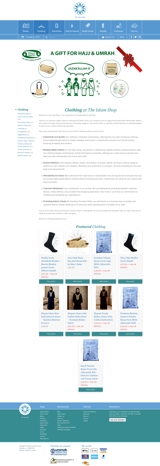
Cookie (85, 420)
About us (60, 418)
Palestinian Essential (26, 139)
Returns (86, 416)
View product (51, 281)
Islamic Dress (25, 125)
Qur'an (134, 31)
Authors (42, 436)
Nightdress (23, 135)
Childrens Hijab (25, 114)
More (122, 38)
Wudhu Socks (25, 158)
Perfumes (118, 31)
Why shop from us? (63, 423)
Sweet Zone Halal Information (67, 427)
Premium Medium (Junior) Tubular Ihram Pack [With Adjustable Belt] (128, 318)
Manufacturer (44, 438)
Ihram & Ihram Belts (25, 118)
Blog (58, 412)
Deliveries (86, 414)
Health (103, 31)
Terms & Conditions (89, 412)
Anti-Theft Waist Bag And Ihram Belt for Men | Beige (77, 261)
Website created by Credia (28, 450)
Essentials (56, 31)
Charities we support (64, 429)
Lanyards (22, 128)
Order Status (61, 414)
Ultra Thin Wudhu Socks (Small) (128, 259)
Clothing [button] (23, 109)
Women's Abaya (26, 155)
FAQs (59, 425)
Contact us (60, 416)
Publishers (43, 434)
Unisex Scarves (25, 152)
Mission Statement (63, 420)
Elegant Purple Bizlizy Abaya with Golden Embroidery (103, 316)
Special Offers (44, 412)
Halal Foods (87, 31)
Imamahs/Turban (25, 122)
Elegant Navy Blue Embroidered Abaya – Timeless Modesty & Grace (51, 318)
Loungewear (24, 132)
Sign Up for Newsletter (118, 420)
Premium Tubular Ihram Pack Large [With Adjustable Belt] (102, 263)
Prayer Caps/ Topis (26, 143)
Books (26, 31)
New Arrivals (44, 414)
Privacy (85, 418)
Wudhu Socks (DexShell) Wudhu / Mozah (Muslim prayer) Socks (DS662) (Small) (50, 264)
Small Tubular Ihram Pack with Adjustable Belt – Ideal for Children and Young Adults (90, 372)
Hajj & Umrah (72, 31)
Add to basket (77, 281)
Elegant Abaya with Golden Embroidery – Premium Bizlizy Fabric (77, 318)
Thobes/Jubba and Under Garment (25, 147)
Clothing (41, 31)
